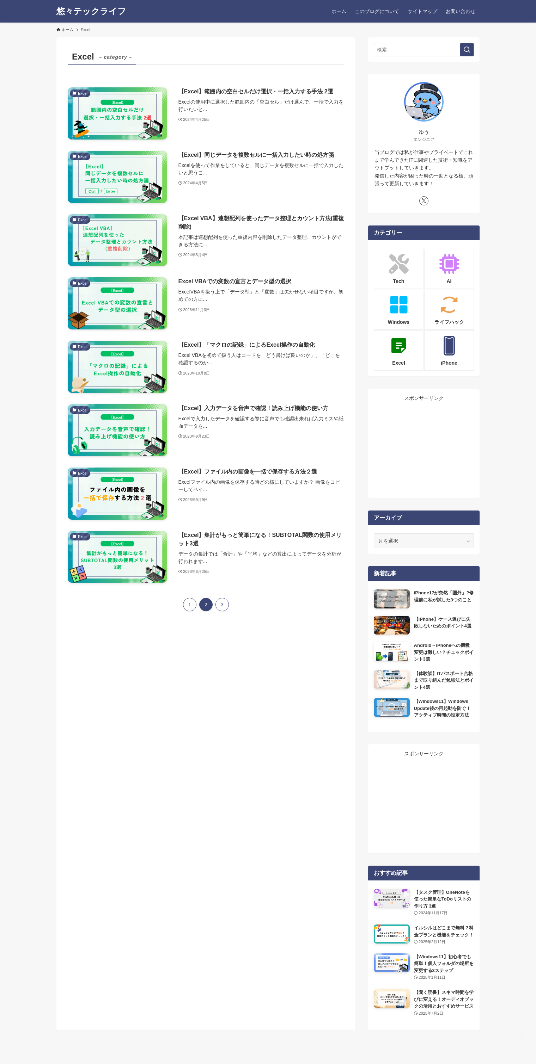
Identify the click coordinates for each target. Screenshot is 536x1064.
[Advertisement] (424, 446)
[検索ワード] (424, 49)
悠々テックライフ (91, 11)
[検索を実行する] (467, 49)
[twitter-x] (423, 200)
